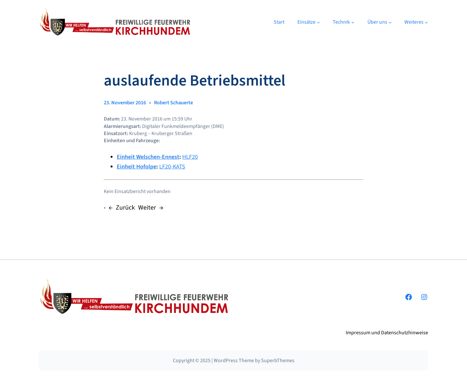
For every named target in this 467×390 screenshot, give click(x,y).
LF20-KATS (172, 167)
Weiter (147, 207)
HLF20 (190, 157)
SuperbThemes (277, 360)
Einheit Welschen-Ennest (148, 157)
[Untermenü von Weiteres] (426, 22)
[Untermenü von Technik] (352, 22)
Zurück (125, 207)
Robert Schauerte (173, 102)
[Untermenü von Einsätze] (318, 22)
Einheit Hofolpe (136, 167)
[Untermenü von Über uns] (390, 22)
